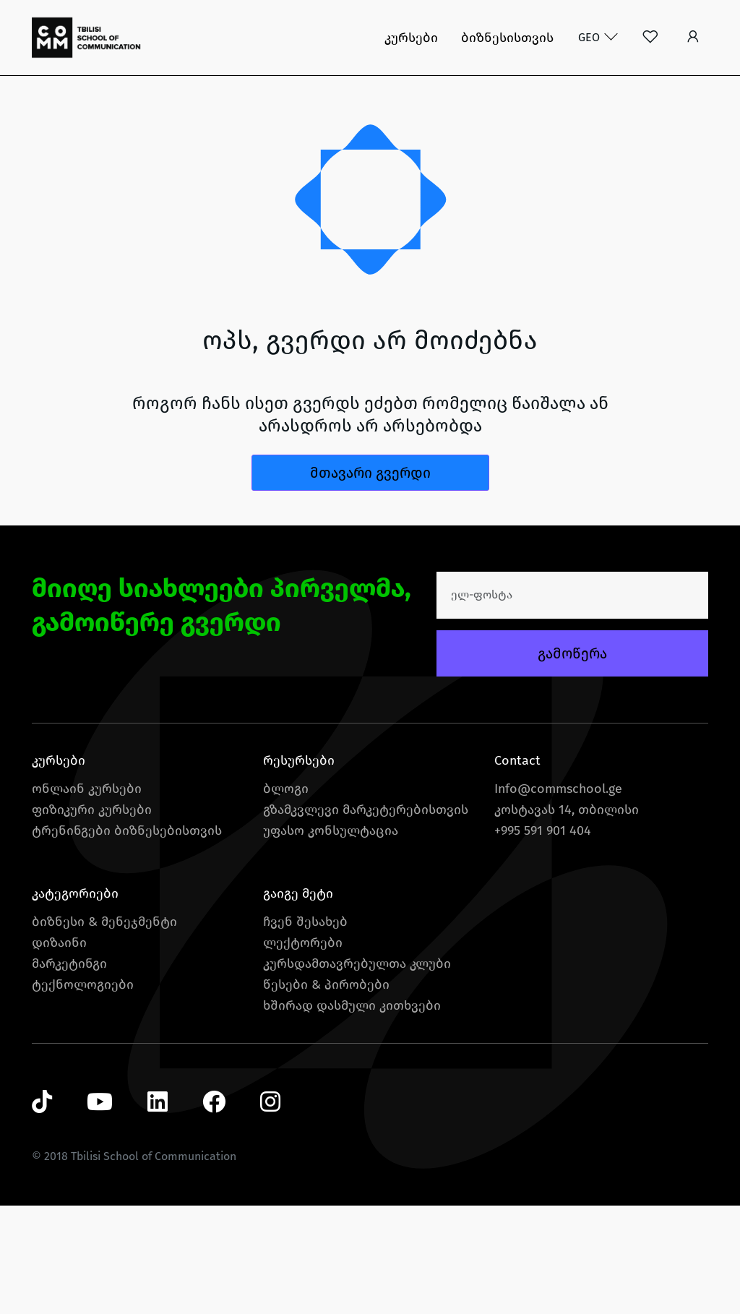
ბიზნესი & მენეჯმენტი (104, 921)
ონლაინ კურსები (87, 788)
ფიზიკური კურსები (92, 809)
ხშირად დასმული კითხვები (352, 1005)
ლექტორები (303, 942)
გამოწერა (572, 653)
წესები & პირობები (326, 984)
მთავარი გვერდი (370, 472)
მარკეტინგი (69, 963)
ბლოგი (286, 788)
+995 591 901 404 (542, 830)
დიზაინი (59, 942)
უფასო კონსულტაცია (330, 830)
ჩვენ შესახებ (305, 921)
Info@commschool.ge (558, 788)
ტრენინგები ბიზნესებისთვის (127, 830)
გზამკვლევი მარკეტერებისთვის (365, 809)
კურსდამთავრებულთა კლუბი (357, 963)
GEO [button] (590, 37)
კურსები (411, 38)
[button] (692, 38)
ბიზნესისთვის (507, 38)
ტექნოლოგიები (83, 984)
